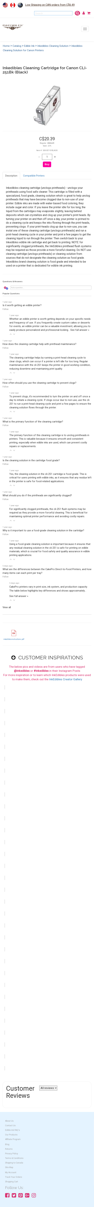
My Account (10, 1172)
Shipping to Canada (14, 1163)
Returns (9, 1149)
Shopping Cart (11, 1181)
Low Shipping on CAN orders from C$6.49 (50, 4)
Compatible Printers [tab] (34, 175)
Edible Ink (29, 45)
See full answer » (79, 330)
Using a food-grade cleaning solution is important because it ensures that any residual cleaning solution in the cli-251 (49, 550)
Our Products (11, 1135)
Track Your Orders (13, 1177)
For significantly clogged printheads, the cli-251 (48, 513)
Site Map (9, 1167)
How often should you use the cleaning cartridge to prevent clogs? (39, 382)
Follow (5, 309)
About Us (9, 1121)
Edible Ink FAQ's (12, 1130)
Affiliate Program (13, 1139)
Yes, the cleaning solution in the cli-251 (50, 478)
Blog (7, 1144)
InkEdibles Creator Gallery (65, 679)
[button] (10, 334)
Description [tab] (11, 175)
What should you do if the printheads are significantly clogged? (37, 495)
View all (7, 607)
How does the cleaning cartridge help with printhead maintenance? (39, 344)
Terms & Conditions (14, 1158)
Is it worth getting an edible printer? (22, 305)
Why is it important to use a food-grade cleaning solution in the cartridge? (43, 530)
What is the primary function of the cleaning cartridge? (33, 421)
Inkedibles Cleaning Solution (53, 45)
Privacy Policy (11, 1153)
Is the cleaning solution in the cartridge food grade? (31, 460)
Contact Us (10, 1125)
